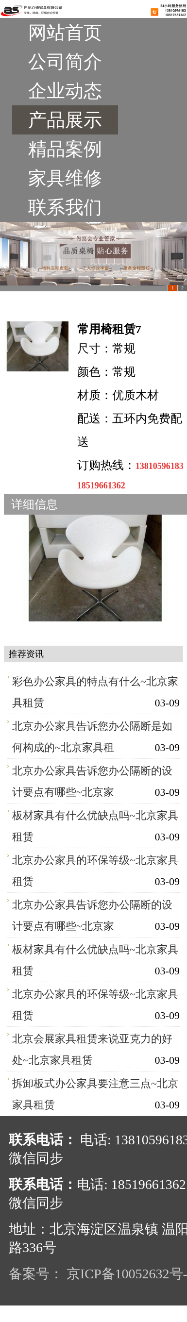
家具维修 (65, 178)
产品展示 (65, 120)
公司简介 (65, 61)
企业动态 (65, 91)
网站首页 (65, 32)
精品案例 (65, 149)
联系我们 (65, 207)
